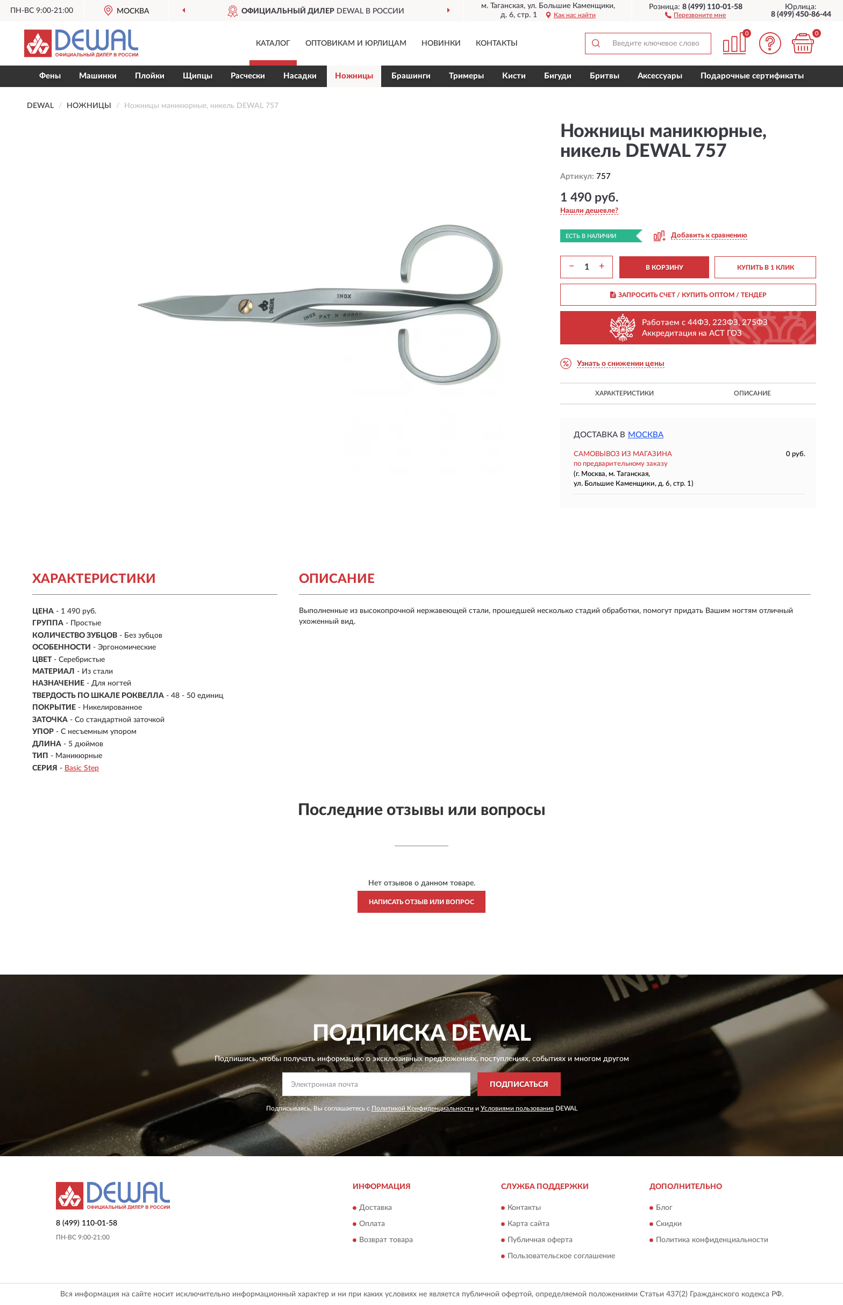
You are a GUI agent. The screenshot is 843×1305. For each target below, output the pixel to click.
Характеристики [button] (624, 393)
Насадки (300, 76)
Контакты (497, 43)
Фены (50, 76)
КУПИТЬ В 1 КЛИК (765, 267)
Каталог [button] (273, 43)
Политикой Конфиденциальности (423, 1108)
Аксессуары (660, 76)
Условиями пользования (517, 1108)
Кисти (514, 76)
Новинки (441, 43)
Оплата (372, 1224)
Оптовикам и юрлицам (355, 43)
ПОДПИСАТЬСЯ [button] (519, 1084)
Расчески (248, 76)
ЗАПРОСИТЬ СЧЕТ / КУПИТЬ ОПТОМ (688, 295)
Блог (664, 1208)
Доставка (375, 1208)
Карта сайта (528, 1224)
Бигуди (557, 76)
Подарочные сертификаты (752, 76)
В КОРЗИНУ (664, 267)
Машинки (98, 76)
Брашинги (411, 76)
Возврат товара (386, 1240)
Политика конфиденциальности (712, 1240)
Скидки (669, 1224)
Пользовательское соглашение (561, 1256)
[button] (695, 14)
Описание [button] (752, 393)
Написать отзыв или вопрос (421, 902)
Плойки (150, 76)
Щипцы (197, 76)
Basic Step (82, 768)
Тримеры (466, 76)
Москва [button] (645, 435)
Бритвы (604, 76)
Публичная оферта (540, 1240)
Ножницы (354, 76)
